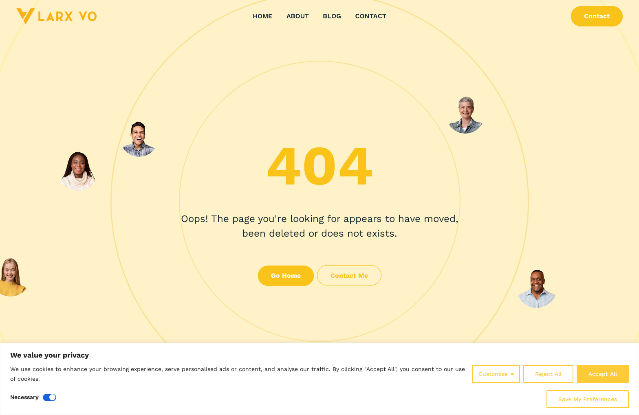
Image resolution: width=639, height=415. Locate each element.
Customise (493, 374)
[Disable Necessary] (49, 397)
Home (262, 15)
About (297, 16)
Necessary (24, 397)
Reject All (548, 374)
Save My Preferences (587, 399)
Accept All (602, 374)
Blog (332, 16)
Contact (370, 16)
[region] (319, 379)
